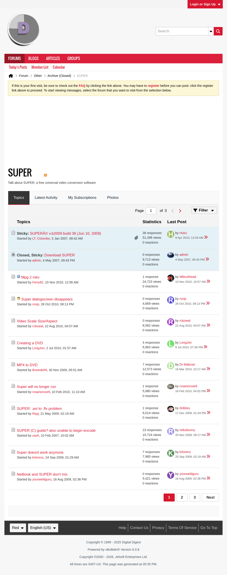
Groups (73, 58)
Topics (19, 198)
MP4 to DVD (27, 365)
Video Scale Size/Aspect (37, 321)
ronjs (35, 304)
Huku (183, 233)
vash (35, 435)
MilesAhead (188, 277)
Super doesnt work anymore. (41, 452)
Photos (113, 198)
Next (210, 497)
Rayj (35, 413)
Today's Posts (18, 67)
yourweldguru (41, 479)
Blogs (33, 58)
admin (36, 260)
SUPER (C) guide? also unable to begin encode (56, 430)
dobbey (185, 408)
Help (122, 528)
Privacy (158, 528)
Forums (14, 58)
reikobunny (187, 430)
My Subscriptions (82, 198)
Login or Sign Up (205, 4)
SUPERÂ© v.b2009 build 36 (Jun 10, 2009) (65, 233)
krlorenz (38, 457)
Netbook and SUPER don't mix (42, 474)
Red (18, 528)
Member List (39, 67)
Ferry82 (37, 282)
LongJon (38, 348)
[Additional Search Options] (211, 31)
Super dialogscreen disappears (46, 299)
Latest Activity (46, 198)
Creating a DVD (30, 343)
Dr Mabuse (187, 364)
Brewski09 (39, 370)
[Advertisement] (110, 133)
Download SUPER (59, 255)
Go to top (208, 528)
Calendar (59, 67)
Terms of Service (182, 528)
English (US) (43, 528)
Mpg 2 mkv (30, 277)
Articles (53, 58)
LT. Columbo (41, 238)
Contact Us (139, 528)
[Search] (185, 31)
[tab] (18, 198)
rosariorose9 (41, 392)
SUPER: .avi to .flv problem (39, 409)
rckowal (37, 326)
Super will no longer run (36, 387)
